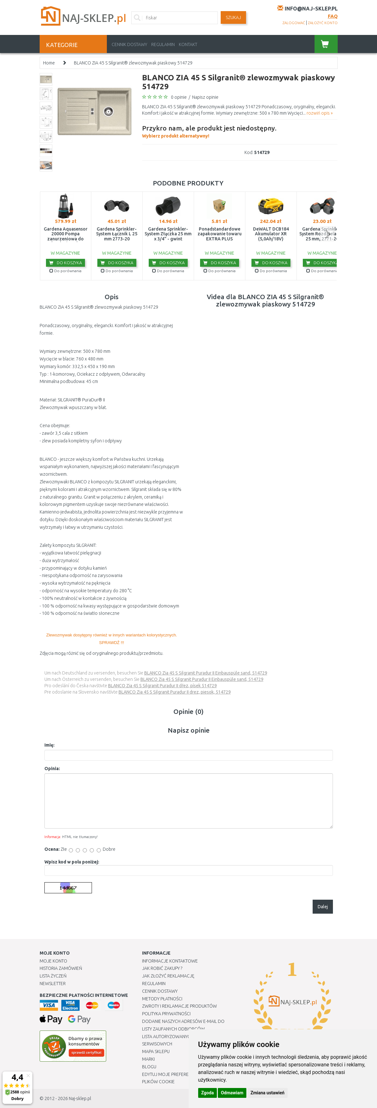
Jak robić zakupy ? (162, 968)
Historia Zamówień (61, 968)
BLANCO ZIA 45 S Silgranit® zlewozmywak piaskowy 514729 (133, 62)
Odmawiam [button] (232, 1092)
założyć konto (323, 23)
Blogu (149, 1066)
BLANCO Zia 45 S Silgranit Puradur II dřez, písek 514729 (162, 685)
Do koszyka (65, 262)
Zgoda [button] (207, 1092)
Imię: (49, 745)
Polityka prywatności (166, 1013)
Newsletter (53, 983)
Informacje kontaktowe (170, 961)
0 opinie (179, 97)
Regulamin (163, 44)
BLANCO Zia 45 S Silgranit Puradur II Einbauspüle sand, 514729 (205, 672)
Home (49, 62)
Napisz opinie (205, 97)
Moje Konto (53, 961)
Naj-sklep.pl (80, 1098)
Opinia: (52, 768)
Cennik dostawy (129, 44)
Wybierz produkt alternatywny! (209, 130)
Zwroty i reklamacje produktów (179, 1006)
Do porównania (65, 271)
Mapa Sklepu (156, 1051)
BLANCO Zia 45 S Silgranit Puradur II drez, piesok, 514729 (175, 692)
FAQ (333, 16)
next (327, 234)
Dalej (323, 906)
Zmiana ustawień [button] (267, 1092)
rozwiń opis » (320, 113)
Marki (148, 1059)
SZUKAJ (233, 17)
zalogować (294, 23)
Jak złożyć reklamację (168, 975)
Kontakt (188, 44)
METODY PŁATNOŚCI (162, 998)
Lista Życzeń (53, 975)
